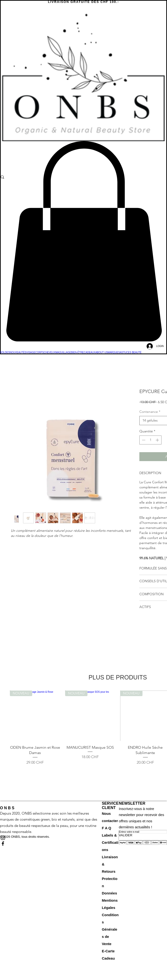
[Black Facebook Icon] (51, 843)
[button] (83, 241)
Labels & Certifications (110, 842)
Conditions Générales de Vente (110, 929)
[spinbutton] (150, 440)
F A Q (106, 828)
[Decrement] (143, 440)
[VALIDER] (143, 835)
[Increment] (158, 440)
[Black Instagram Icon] (51, 838)
